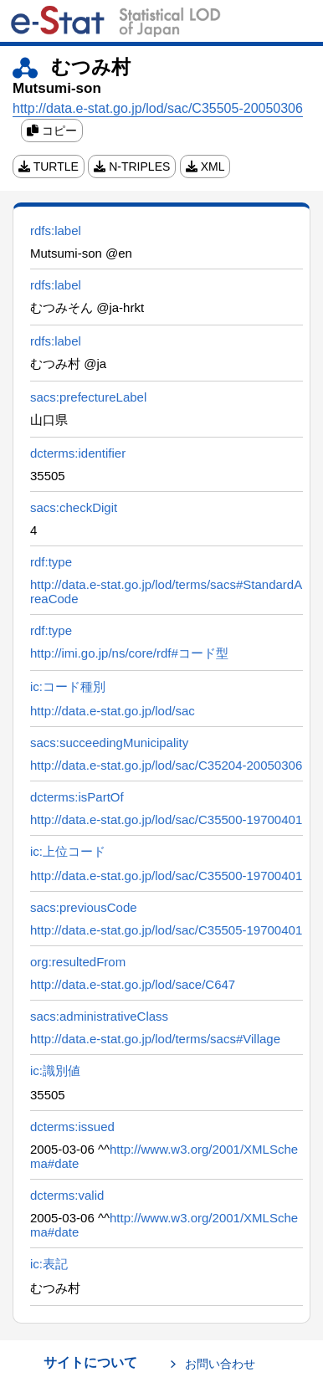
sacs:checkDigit (73, 507)
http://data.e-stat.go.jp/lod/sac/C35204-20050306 (166, 765)
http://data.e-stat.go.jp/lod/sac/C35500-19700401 (166, 819)
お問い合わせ (220, 1364)
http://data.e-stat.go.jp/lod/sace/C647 (132, 984)
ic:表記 (49, 1264)
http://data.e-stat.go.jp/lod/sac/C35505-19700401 (166, 930)
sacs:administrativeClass (99, 1016)
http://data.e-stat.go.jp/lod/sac (112, 711)
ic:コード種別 (67, 686)
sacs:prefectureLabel (88, 397)
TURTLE (48, 166)
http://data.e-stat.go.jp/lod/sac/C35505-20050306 (158, 108)
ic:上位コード (67, 851)
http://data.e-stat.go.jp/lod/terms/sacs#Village (155, 1039)
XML (205, 166)
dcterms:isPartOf (77, 797)
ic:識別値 (55, 1070)
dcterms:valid (67, 1195)
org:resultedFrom (78, 962)
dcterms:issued (72, 1126)
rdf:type (51, 562)
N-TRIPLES (132, 166)
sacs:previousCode (83, 907)
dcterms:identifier (78, 453)
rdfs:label (55, 230)
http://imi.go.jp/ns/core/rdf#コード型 (129, 653)
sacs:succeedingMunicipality (109, 742)
